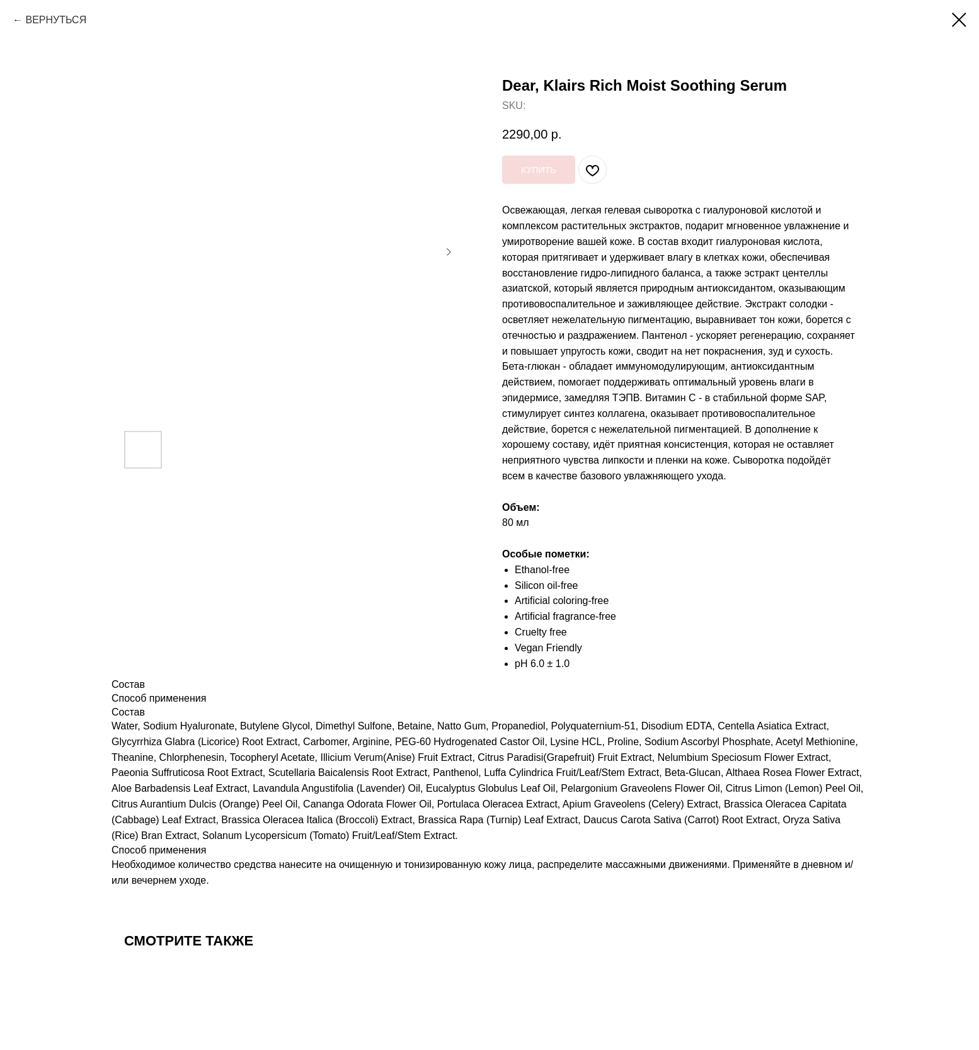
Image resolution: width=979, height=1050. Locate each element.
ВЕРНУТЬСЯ (55, 19)
